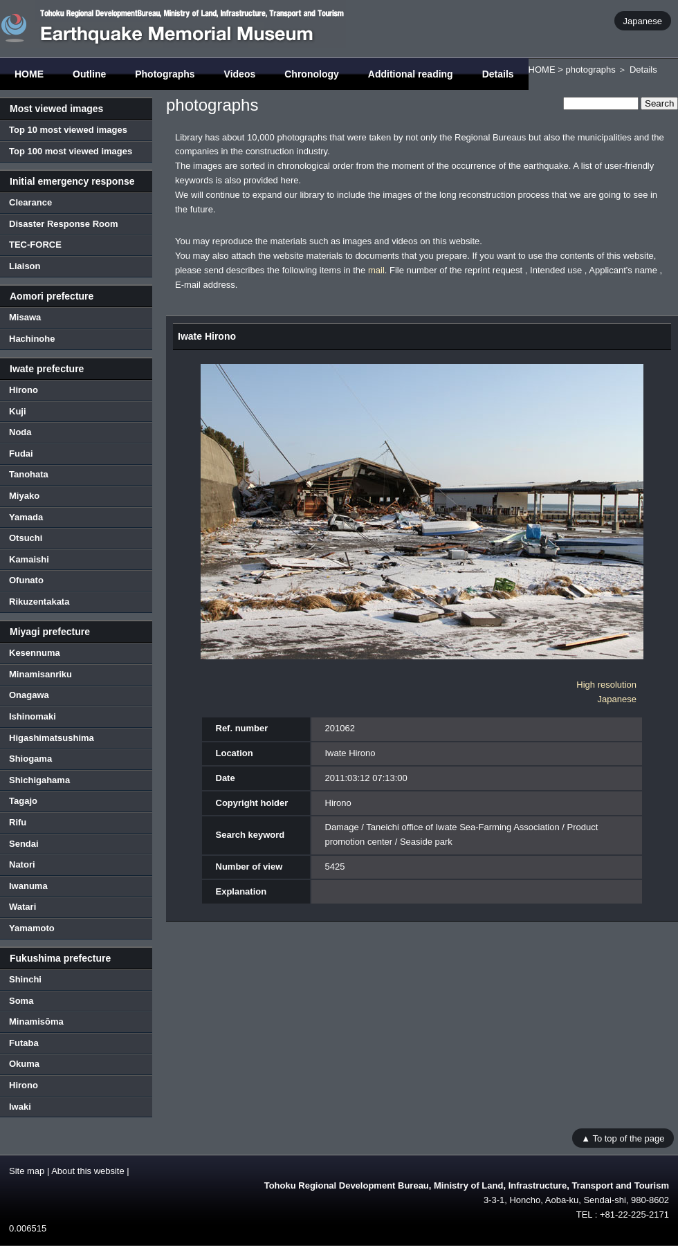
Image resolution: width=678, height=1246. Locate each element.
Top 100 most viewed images (70, 151)
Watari (22, 906)
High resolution (606, 684)
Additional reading (410, 74)
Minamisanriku (40, 674)
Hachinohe (32, 338)
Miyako (24, 496)
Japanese (642, 20)
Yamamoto (32, 928)
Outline (89, 74)
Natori (22, 864)
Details (498, 74)
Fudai (21, 453)
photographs (590, 69)
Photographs (164, 74)
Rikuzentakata (39, 601)
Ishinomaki (32, 716)
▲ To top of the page (622, 1138)
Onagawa (29, 695)
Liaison (25, 266)
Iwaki (20, 1106)
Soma (21, 1001)
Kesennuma (34, 653)
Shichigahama (39, 780)
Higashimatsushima (51, 738)
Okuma (24, 1064)
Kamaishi (29, 559)
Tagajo (23, 801)
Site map (26, 1171)
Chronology (311, 74)
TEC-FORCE (35, 244)
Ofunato (26, 580)
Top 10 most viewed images (68, 130)
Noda (20, 432)
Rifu (17, 822)
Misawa (25, 317)
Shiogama (30, 758)
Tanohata (28, 474)
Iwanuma (28, 886)
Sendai (24, 844)
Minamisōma (36, 1021)
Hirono (23, 390)
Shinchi (25, 979)
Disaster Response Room (63, 224)
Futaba (24, 1043)
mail (376, 270)
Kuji (17, 411)
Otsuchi (25, 538)
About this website (88, 1171)
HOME (29, 74)
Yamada (26, 517)
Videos (240, 74)
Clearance (30, 202)
